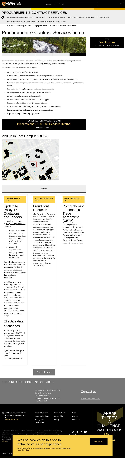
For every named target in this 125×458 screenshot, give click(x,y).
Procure (10, 72)
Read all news (44, 372)
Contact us (88, 391)
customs (16, 92)
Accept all (99, 441)
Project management (14, 110)
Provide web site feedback (90, 399)
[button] (104, 4)
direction (16, 79)
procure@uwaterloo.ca (41, 263)
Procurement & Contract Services (27, 381)
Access (15, 89)
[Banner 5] (77, 54)
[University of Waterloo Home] (11, 4)
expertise (34, 92)
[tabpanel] (44, 284)
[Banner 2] (27, 54)
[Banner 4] (61, 54)
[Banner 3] (44, 54)
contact (22, 99)
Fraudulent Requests (41, 208)
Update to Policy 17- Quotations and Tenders (13, 211)
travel (26, 96)
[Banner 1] (10, 54)
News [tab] (44, 188)
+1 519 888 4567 (11, 420)
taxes (29, 92)
